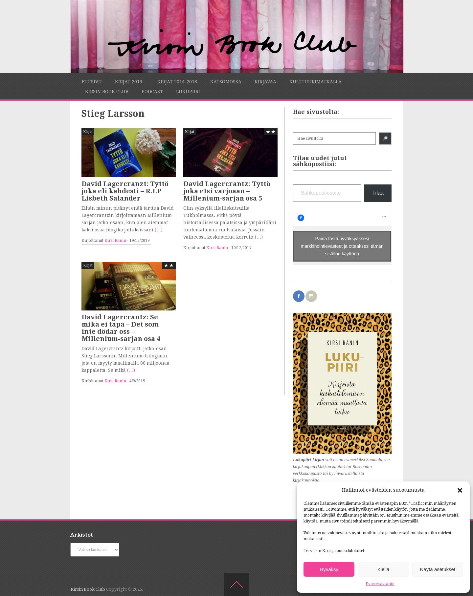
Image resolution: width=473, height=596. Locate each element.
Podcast (152, 91)
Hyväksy (329, 569)
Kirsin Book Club (106, 91)
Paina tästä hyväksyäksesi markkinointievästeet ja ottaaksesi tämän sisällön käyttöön (342, 246)
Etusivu (92, 81)
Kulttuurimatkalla (315, 81)
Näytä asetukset (438, 569)
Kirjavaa (265, 81)
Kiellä (383, 569)
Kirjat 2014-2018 (177, 81)
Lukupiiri (188, 91)
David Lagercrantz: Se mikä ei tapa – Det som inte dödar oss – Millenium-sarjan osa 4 (120, 328)
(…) (159, 229)
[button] (460, 490)
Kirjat (88, 132)
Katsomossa (225, 81)
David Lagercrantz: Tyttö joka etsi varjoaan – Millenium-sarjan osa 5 (226, 191)
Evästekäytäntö (380, 584)
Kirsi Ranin (115, 240)
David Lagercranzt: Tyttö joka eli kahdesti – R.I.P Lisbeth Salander (125, 191)
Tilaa (377, 193)
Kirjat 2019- (129, 81)
